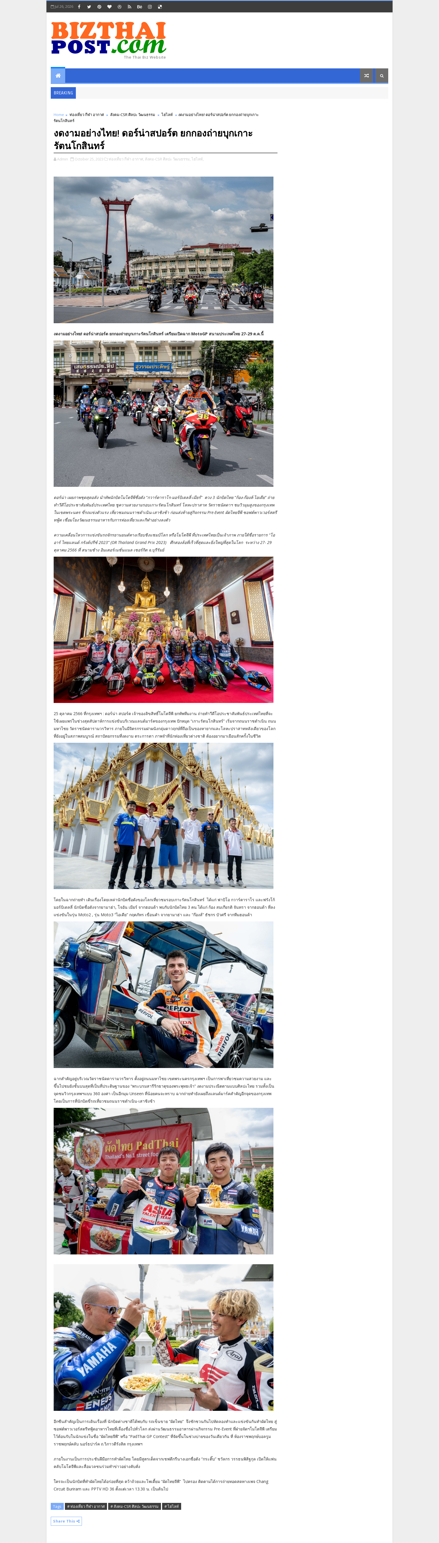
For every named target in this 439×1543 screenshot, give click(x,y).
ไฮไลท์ (167, 114)
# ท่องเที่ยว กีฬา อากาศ (86, 1506)
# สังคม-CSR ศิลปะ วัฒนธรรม (134, 1506)
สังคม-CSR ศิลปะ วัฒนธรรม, (168, 159)
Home (59, 114)
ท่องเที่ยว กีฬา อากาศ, (126, 159)
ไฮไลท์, (198, 159)
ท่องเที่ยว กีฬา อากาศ (87, 114)
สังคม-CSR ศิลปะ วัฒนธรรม (132, 114)
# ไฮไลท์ (171, 1506)
